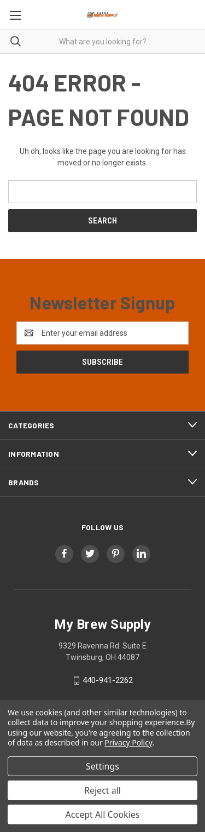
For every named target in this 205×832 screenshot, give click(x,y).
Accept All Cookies (103, 814)
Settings (102, 766)
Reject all (102, 790)
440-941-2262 (108, 680)
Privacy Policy (128, 742)
